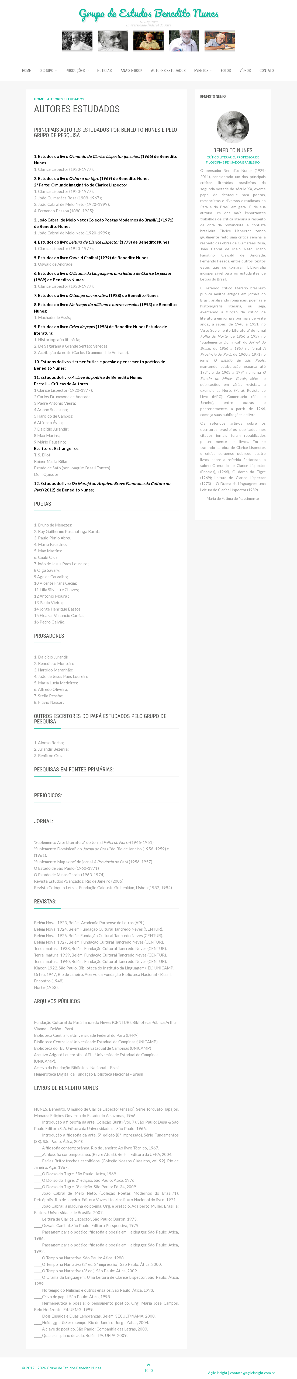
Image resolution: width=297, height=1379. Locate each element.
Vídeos (245, 70)
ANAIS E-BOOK (131, 70)
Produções (75, 70)
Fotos (226, 70)
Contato (267, 70)
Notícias (104, 70)
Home (26, 70)
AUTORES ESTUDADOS (65, 99)
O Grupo (46, 70)
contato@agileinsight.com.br (252, 1373)
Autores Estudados (168, 70)
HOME (39, 99)
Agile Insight (217, 1373)
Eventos (201, 70)
